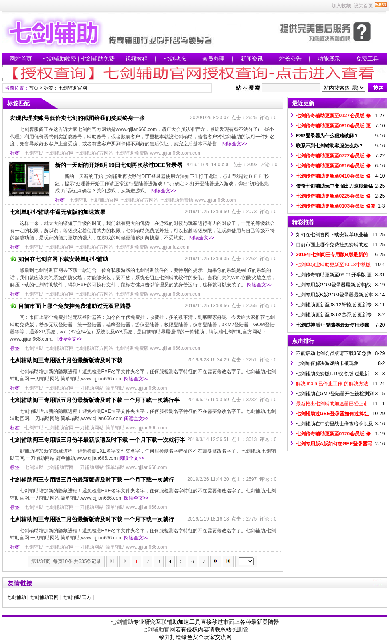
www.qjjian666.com (215, 200)
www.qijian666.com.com (176, 153)
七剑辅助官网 (59, 153)
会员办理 (213, 58)
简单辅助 (115, 388)
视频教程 (136, 58)
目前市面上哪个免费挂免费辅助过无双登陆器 (70, 306)
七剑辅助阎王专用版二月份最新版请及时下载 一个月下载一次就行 (92, 519)
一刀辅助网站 (89, 388)
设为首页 (363, 5)
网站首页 (21, 58)
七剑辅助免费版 (132, 153)
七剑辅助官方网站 (94, 153)
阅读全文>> (234, 144)
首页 (33, 88)
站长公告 (290, 58)
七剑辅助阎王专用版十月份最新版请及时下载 (66, 360)
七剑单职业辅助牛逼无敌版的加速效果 (57, 212)
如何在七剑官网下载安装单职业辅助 (59, 259)
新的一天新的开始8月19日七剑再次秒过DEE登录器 (118, 165)
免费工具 (367, 58)
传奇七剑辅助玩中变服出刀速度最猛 (334, 186)
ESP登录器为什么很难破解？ (327, 136)
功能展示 (329, 58)
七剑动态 (175, 58)
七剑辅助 (34, 153)
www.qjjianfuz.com (170, 247)
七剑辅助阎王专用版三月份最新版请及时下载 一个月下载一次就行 (92, 479)
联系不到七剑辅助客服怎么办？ (329, 146)
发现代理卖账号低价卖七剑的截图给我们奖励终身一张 (77, 118)
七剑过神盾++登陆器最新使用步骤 (332, 325)
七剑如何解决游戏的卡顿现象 (327, 363)
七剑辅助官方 (77, 597)
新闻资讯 (252, 58)
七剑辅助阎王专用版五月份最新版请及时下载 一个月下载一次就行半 (95, 400)
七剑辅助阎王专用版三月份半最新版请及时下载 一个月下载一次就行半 (98, 440)
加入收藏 (341, 5)
